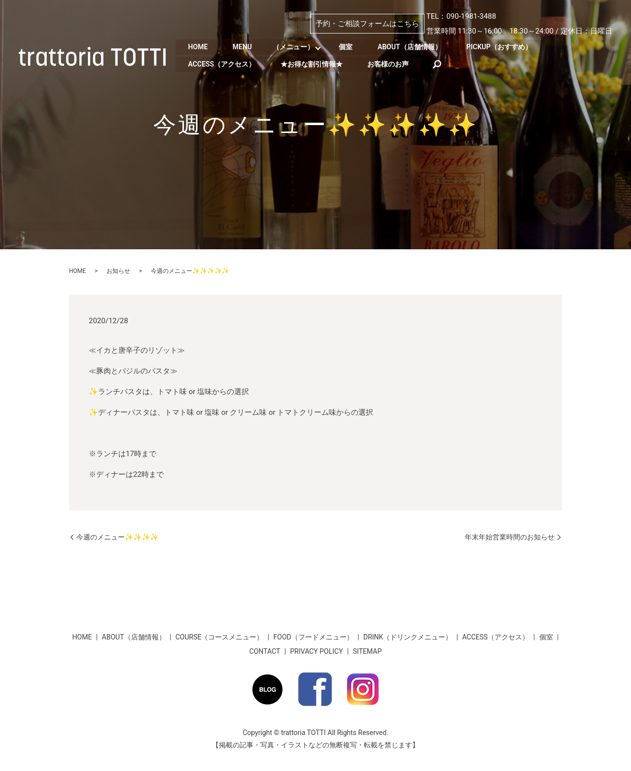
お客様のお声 (395, 63)
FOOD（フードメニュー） (313, 637)
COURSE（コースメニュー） (219, 637)
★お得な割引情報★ (315, 63)
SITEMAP (367, 651)
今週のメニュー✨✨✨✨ (117, 537)
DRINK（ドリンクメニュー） (407, 637)
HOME (199, 47)
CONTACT (264, 651)
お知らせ (118, 271)
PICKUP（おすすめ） (511, 47)
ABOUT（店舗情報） (419, 47)
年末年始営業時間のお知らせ (510, 537)
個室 (352, 47)
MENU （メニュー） (277, 47)
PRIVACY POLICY (316, 651)
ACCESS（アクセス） (223, 63)
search (445, 63)
